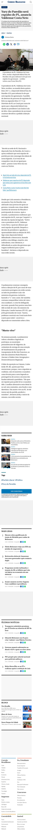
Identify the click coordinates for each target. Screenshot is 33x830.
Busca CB (3, 807)
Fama (2, 819)
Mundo (3, 777)
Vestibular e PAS (21, 779)
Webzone (3, 826)
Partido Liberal (8, 480)
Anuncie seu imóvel (22, 822)
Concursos (21, 792)
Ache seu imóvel (21, 819)
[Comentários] (18, 45)
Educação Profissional (22, 784)
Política (9, 33)
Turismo (3, 793)
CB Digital (4, 804)
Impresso (5, 797)
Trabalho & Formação (22, 768)
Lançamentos (20, 826)
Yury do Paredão (9, 484)
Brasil (2, 772)
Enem (18, 772)
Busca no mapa (21, 824)
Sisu (18, 782)
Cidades (3, 767)
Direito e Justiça (5, 802)
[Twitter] (11, 45)
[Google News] (14, 45)
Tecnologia (4, 791)
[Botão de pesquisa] (31, 2)
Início (3, 33)
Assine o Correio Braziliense (8, 811)
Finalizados (20, 804)
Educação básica (21, 763)
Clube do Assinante (6, 809)
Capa (2, 765)
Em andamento (21, 800)
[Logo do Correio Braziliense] (16, 2)
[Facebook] (7, 45)
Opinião (3, 786)
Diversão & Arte (5, 779)
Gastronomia (4, 824)
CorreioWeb (6, 816)
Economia (3, 775)
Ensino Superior (21, 765)
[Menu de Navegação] (2, 2)
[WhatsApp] (4, 45)
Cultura (19, 777)
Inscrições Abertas (22, 802)
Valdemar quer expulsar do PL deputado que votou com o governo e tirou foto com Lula (17, 182)
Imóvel (20, 816)
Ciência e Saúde (5, 784)
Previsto (19, 798)
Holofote (3, 788)
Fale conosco (20, 789)
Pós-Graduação (21, 786)
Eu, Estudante (23, 760)
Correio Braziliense (6, 761)
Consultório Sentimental (7, 822)
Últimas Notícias (21, 775)
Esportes (3, 781)
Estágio (19, 770)
